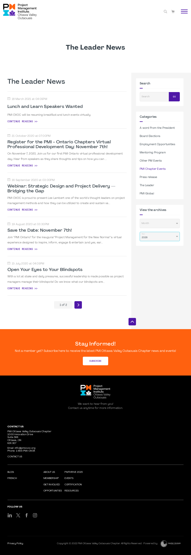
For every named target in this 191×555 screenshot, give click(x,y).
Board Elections (150, 136)
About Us (49, 472)
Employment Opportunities (157, 144)
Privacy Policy (15, 544)
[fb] (26, 515)
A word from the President (157, 128)
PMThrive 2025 (74, 472)
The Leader (147, 185)
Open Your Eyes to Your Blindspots (44, 270)
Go (174, 96)
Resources (72, 491)
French (12, 478)
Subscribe (95, 361)
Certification (73, 485)
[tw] (18, 515)
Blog (10, 472)
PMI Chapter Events (153, 169)
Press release (148, 177)
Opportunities (52, 491)
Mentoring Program (153, 152)
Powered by (150, 544)
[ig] (35, 515)
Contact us (14, 457)
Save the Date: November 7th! (39, 230)
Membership (51, 478)
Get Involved (51, 485)
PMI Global (147, 193)
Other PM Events (151, 161)
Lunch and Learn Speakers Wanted (45, 107)
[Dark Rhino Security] (170, 544)
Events (69, 478)
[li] (9, 515)
